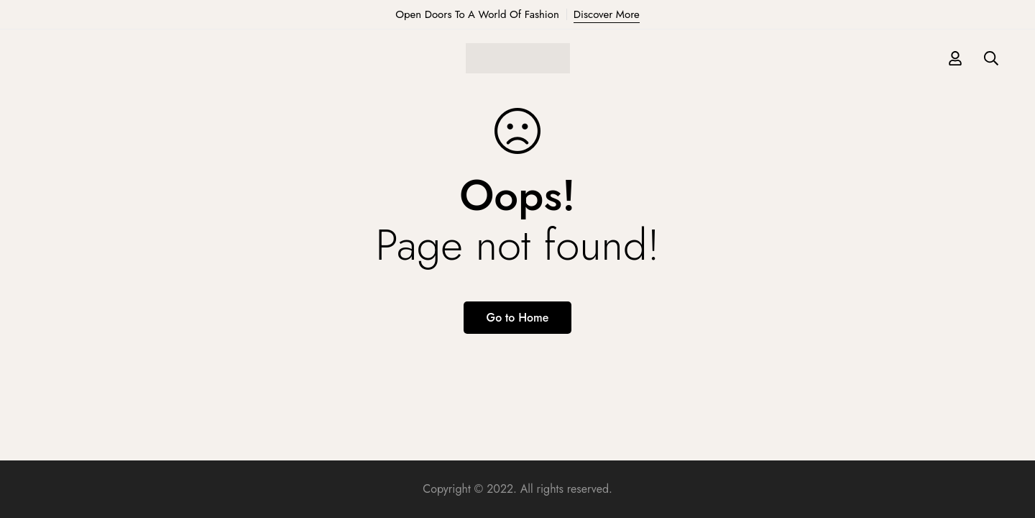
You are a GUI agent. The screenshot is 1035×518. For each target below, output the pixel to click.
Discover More (607, 14)
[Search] (991, 58)
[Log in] (955, 58)
